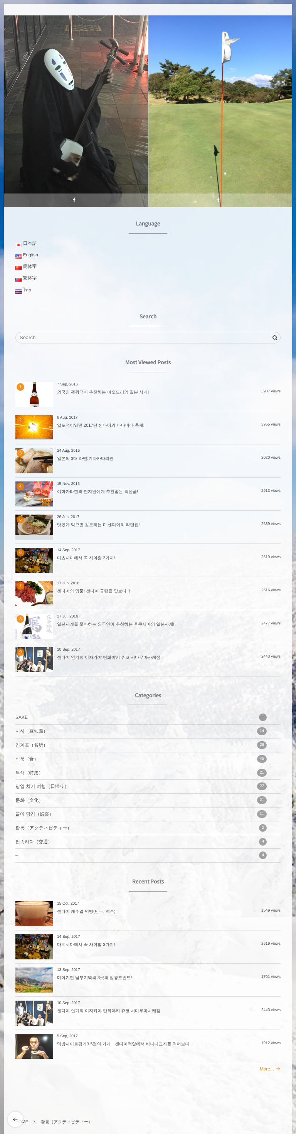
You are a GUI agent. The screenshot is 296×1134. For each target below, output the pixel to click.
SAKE (141, 717)
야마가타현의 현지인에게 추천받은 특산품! (97, 492)
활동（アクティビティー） (141, 828)
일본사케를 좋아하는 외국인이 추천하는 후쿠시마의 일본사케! (115, 624)
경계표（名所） (141, 745)
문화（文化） (141, 800)
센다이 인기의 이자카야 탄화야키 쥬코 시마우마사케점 (108, 657)
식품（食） (141, 759)
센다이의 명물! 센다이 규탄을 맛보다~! (93, 591)
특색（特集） (141, 773)
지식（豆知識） (141, 731)
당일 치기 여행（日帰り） (141, 786)
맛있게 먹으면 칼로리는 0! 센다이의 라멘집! (98, 525)
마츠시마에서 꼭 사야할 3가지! (86, 558)
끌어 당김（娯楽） (141, 814)
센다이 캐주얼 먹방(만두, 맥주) (86, 911)
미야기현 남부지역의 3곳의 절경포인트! (94, 978)
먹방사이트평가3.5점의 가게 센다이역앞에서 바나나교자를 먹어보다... (125, 1044)
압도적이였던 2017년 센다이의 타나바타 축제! (101, 425)
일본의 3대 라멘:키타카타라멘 (85, 458)
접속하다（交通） (141, 842)
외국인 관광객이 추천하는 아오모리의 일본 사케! (103, 392)
